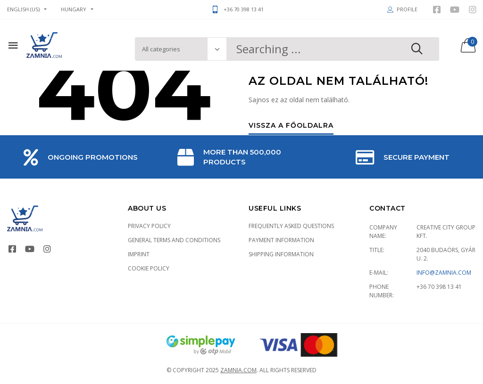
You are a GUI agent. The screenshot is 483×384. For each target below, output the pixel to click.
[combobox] (333, 49)
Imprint (139, 254)
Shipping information (281, 254)
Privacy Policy (149, 226)
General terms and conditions (174, 240)
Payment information (281, 240)
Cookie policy (148, 268)
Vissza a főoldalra (291, 126)
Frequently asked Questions (291, 226)
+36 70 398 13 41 (439, 287)
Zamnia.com (238, 370)
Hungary (73, 9)
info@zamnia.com (443, 273)
